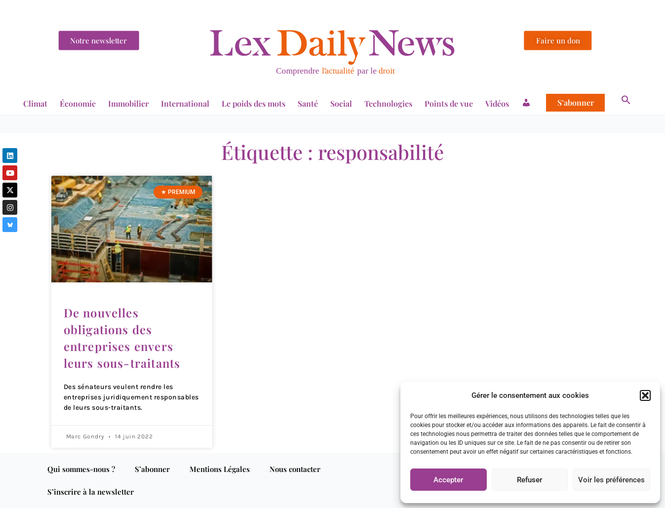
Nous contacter (295, 469)
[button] (645, 395)
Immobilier (128, 103)
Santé (308, 103)
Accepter (448, 479)
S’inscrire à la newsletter (90, 492)
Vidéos (497, 103)
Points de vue (449, 103)
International (185, 103)
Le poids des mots (253, 103)
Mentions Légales (220, 469)
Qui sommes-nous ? (81, 469)
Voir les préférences (611, 479)
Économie (78, 103)
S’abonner (575, 103)
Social (341, 103)
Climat (35, 103)
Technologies (388, 103)
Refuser (529, 479)
